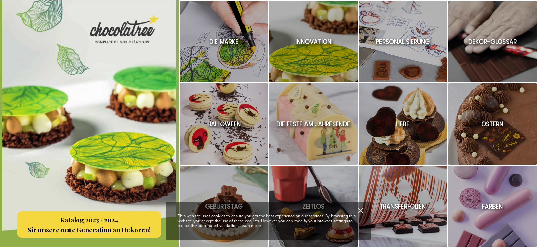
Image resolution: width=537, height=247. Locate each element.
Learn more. (251, 225)
